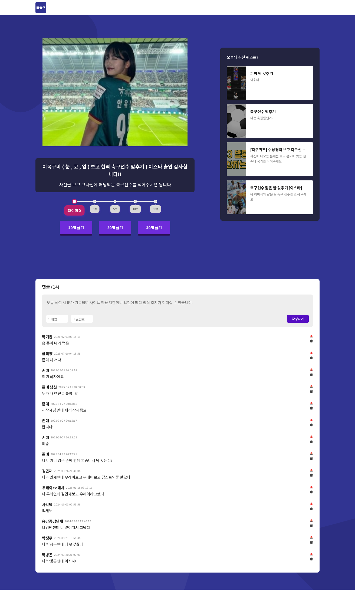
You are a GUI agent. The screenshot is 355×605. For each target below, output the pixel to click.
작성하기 (298, 318)
